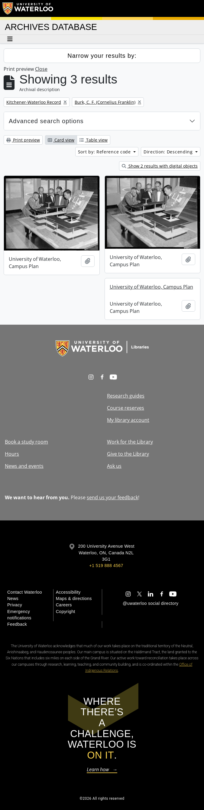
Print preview (23, 140)
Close (41, 69)
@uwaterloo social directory (150, 603)
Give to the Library (128, 454)
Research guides (125, 395)
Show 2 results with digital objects (160, 166)
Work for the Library (130, 441)
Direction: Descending (169, 152)
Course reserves (125, 408)
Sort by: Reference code (105, 152)
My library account (128, 420)
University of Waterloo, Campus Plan (151, 287)
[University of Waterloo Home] (28, 8)
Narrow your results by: (102, 55)
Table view (93, 140)
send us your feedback (112, 497)
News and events (24, 466)
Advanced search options (46, 121)
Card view (61, 140)
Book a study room (26, 441)
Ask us (114, 466)
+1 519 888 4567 (106, 565)
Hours (12, 454)
